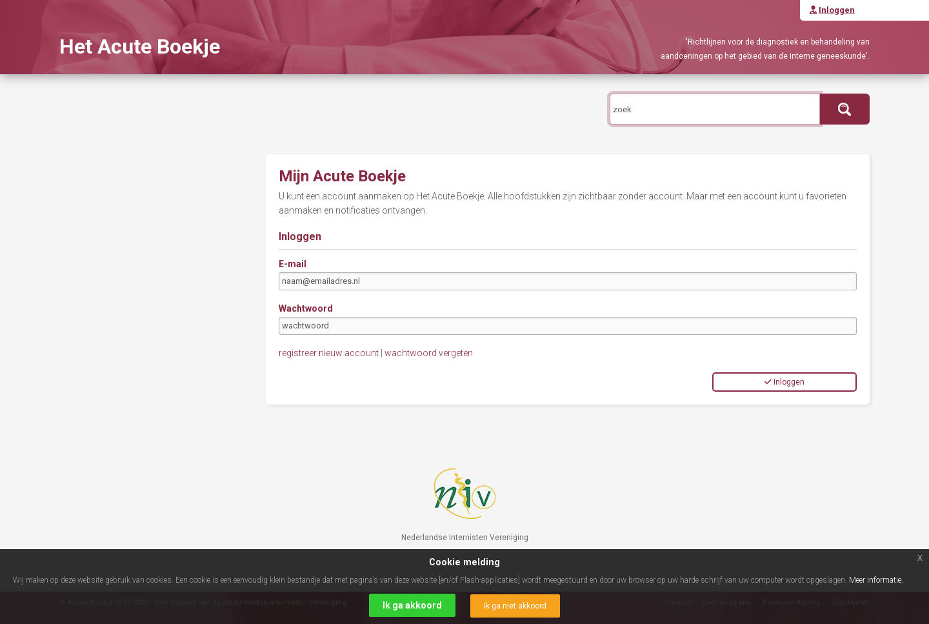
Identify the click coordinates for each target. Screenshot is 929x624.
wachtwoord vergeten (429, 353)
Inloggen (784, 382)
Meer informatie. (876, 580)
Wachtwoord (306, 308)
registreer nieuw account (329, 353)
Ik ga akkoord (412, 605)
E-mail (292, 264)
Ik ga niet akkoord (515, 605)
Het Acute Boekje (139, 46)
